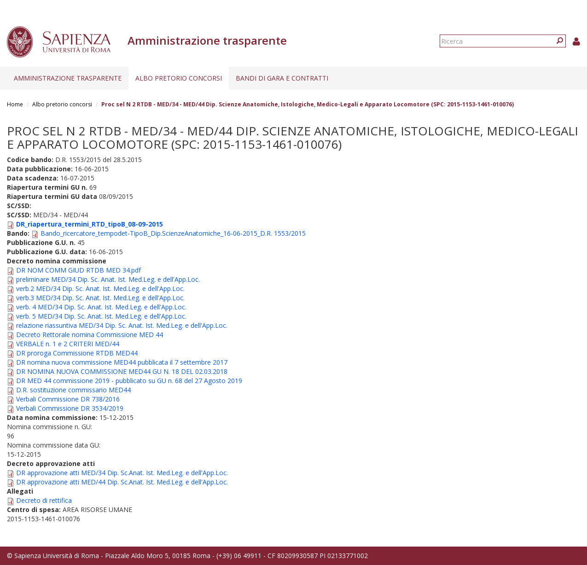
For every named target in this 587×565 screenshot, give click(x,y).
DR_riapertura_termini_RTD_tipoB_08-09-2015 (89, 224)
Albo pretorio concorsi (178, 78)
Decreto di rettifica (44, 500)
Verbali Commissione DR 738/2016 (68, 399)
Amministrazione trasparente (68, 78)
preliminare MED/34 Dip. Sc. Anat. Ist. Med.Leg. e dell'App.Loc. (108, 279)
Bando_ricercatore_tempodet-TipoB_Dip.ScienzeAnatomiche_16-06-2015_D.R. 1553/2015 (173, 233)
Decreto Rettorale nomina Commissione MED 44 (89, 334)
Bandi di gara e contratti (282, 78)
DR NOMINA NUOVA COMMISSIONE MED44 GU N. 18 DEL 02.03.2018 (121, 371)
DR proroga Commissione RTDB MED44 (77, 353)
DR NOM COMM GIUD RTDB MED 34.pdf (78, 270)
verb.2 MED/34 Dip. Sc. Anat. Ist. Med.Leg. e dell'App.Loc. (100, 288)
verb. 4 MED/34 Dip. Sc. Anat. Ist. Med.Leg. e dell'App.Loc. (101, 307)
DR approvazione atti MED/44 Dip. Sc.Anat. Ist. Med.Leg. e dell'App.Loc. (122, 482)
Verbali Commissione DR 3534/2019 (69, 408)
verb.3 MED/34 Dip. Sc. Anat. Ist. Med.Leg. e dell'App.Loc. (100, 297)
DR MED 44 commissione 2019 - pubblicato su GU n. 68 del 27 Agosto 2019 (129, 380)
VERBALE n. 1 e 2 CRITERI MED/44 (67, 343)
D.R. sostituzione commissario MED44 (73, 389)
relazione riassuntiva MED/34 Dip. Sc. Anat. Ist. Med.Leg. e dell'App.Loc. (121, 325)
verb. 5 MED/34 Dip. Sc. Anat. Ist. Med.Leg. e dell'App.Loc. (101, 316)
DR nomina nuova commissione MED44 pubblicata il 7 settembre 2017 (121, 362)
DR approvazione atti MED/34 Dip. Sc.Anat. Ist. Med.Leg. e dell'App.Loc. (122, 472)
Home (15, 104)
